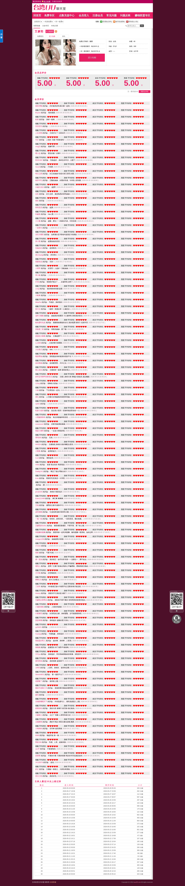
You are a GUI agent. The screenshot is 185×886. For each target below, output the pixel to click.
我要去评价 (144, 91)
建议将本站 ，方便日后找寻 (47, 1)
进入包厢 (92, 57)
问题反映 (125, 15)
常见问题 (111, 15)
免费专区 (49, 15)
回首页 (37, 15)
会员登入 (84, 15)
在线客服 (53, 882)
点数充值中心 (66, 15)
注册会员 (97, 15)
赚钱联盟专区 (142, 15)
